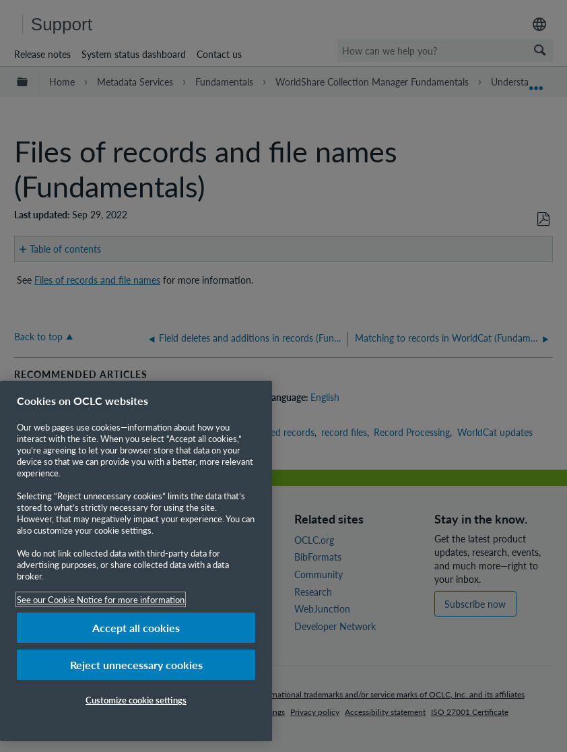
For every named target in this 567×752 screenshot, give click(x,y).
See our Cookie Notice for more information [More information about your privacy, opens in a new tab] (101, 599)
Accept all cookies (136, 627)
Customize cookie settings (136, 699)
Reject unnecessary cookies (136, 664)
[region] (136, 561)
